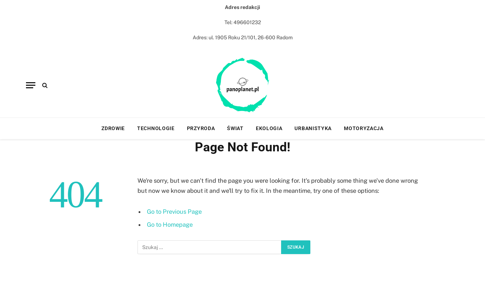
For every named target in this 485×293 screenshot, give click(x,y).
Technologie (156, 128)
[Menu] (30, 85)
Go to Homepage (170, 224)
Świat (235, 128)
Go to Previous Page (174, 211)
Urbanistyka (313, 128)
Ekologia (269, 128)
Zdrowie (113, 128)
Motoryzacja (364, 128)
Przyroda (201, 128)
